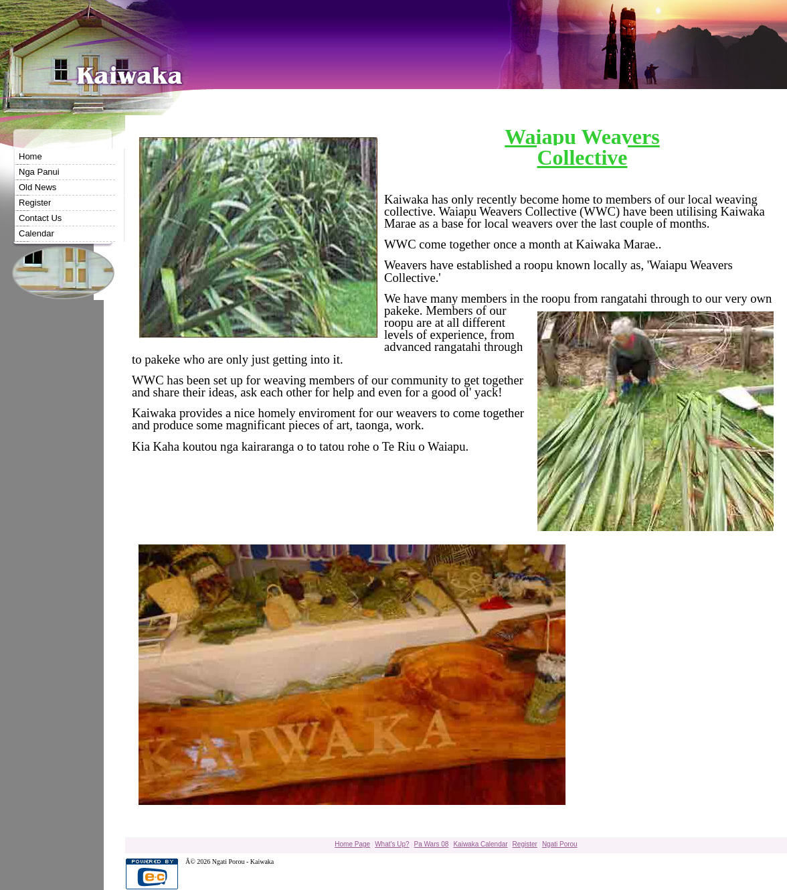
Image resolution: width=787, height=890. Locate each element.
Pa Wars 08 (431, 844)
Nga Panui (39, 172)
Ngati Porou (560, 844)
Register (35, 203)
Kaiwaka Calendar (480, 844)
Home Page (352, 844)
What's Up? (392, 844)
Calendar (36, 233)
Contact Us (40, 218)
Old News (37, 187)
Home (30, 156)
